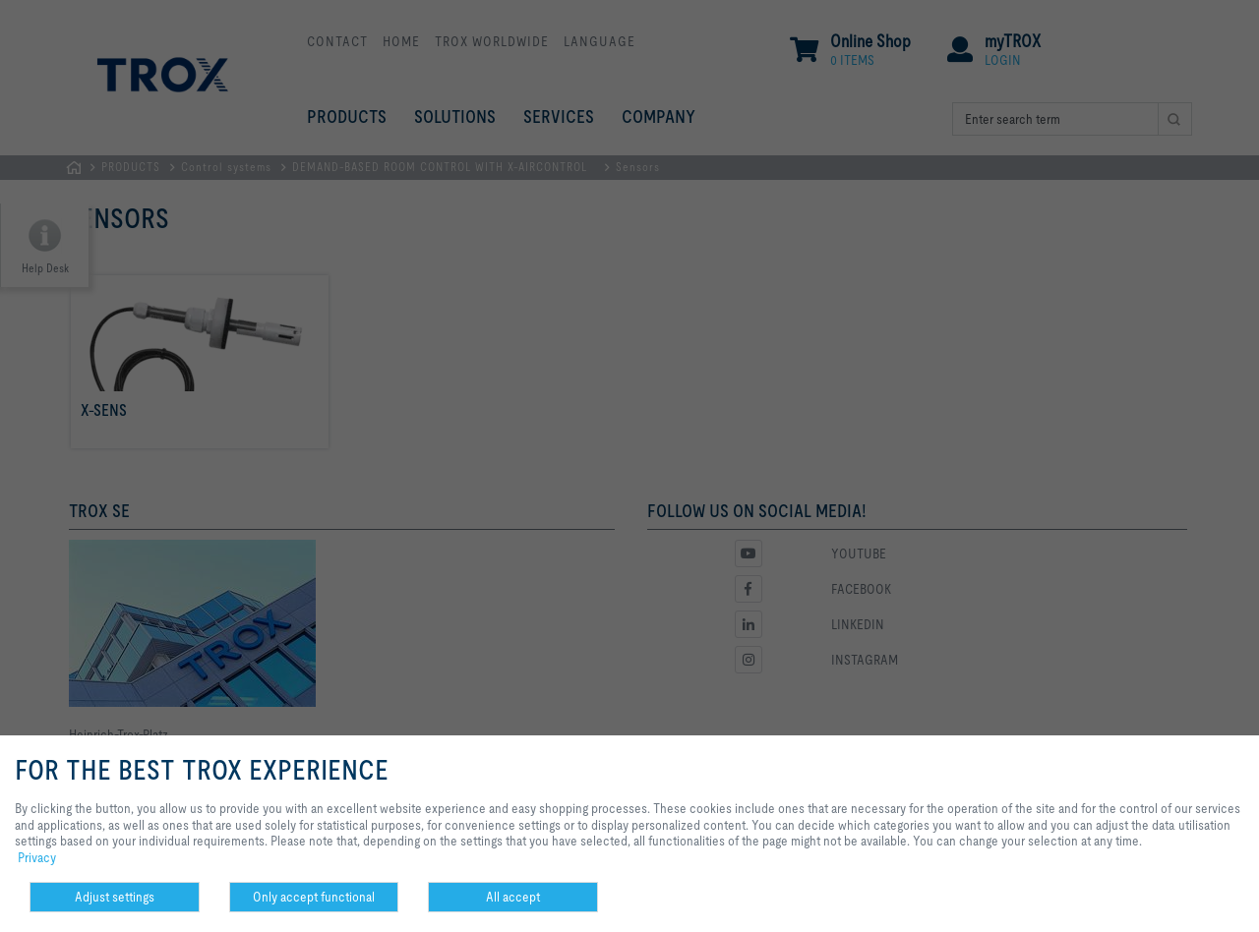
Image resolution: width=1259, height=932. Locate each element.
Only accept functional (314, 896)
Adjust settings (114, 896)
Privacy (37, 857)
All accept (513, 896)
